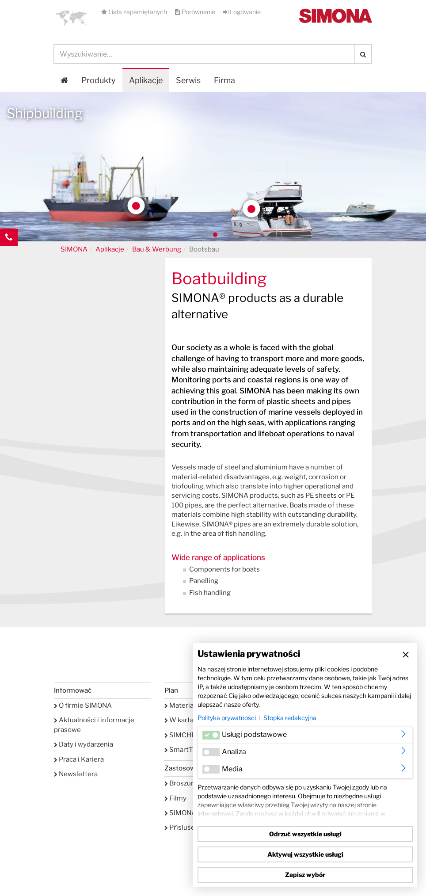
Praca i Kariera (79, 759)
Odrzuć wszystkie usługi (305, 834)
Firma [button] (224, 80)
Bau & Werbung (156, 249)
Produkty (98, 80)
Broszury (180, 783)
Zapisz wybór (305, 874)
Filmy (175, 798)
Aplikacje (146, 80)
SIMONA (74, 249)
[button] (71, 18)
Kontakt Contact (9, 255)
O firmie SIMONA (83, 705)
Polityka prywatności (227, 717)
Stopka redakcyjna (289, 717)
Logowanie (242, 11)
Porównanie (196, 11)
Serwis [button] (188, 80)
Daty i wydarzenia (83, 744)
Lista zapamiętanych (134, 11)
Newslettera (76, 774)
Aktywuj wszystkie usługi (305, 854)
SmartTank (184, 750)
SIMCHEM (183, 735)
